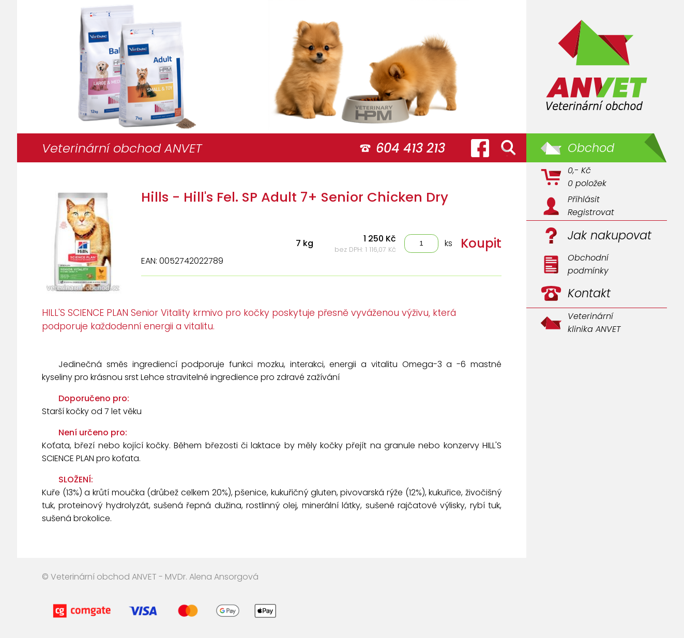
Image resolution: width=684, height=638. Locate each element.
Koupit (481, 243)
